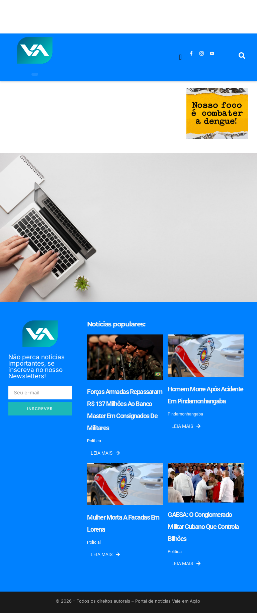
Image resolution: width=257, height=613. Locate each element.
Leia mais (105, 453)
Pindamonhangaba (185, 413)
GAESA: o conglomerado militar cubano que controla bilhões (203, 527)
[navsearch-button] (242, 57)
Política (94, 440)
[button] (180, 57)
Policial (94, 542)
